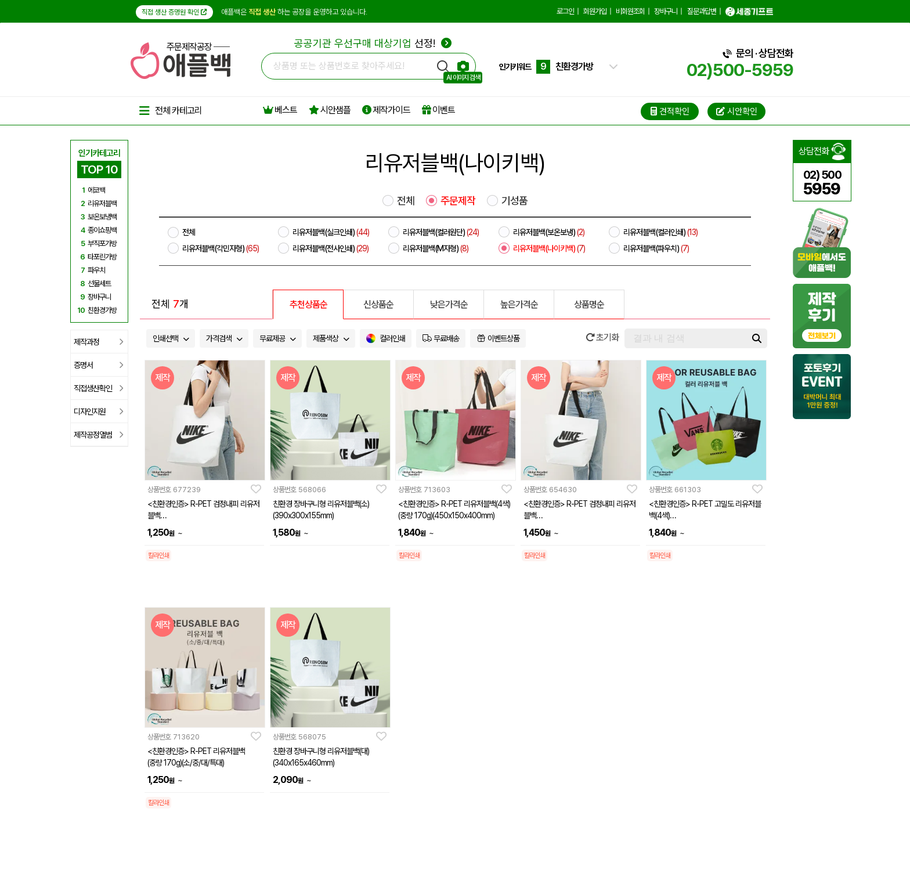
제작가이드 (386, 110)
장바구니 (665, 11)
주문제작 (457, 201)
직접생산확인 (98, 388)
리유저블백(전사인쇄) (330, 248)
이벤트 (438, 110)
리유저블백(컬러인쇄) (660, 232)
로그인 (565, 11)
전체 (405, 201)
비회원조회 (630, 11)
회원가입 (594, 11)
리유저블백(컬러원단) (441, 232)
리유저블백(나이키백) (549, 248)
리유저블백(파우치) (656, 248)
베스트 (280, 110)
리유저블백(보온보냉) (548, 232)
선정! (373, 43)
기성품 (514, 201)
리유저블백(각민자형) (220, 248)
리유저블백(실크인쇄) (330, 232)
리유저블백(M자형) (435, 248)
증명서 (98, 365)
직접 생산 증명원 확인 (174, 12)
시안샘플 (330, 110)
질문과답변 (701, 11)
